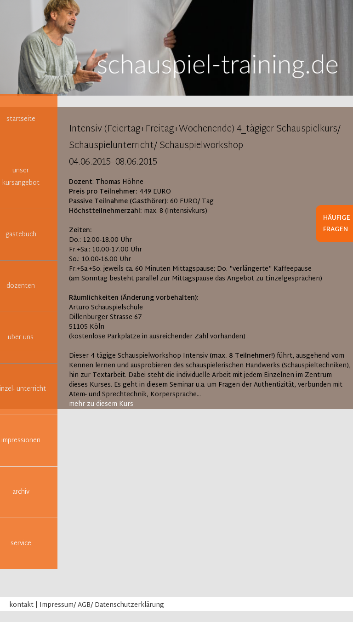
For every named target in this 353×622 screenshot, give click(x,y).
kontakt (21, 605)
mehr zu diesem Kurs (101, 404)
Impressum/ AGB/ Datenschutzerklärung (102, 605)
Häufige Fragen (336, 223)
